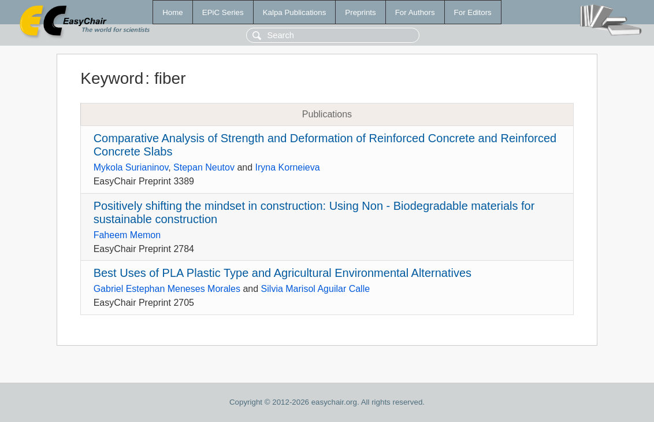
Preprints (360, 12)
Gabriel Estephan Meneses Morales (167, 289)
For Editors (473, 12)
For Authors (415, 12)
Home (172, 12)
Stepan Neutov (204, 167)
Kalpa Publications (294, 12)
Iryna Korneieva (287, 167)
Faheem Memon (127, 235)
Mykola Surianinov (131, 167)
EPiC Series (223, 12)
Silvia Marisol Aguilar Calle (315, 289)
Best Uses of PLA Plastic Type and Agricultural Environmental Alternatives (282, 272)
